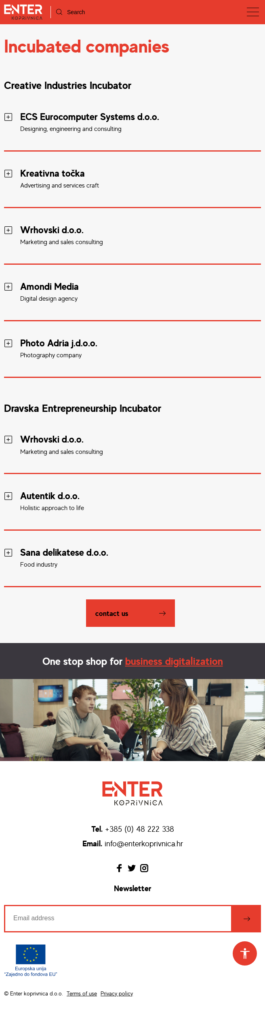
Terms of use (82, 993)
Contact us (111, 613)
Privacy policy (117, 993)
